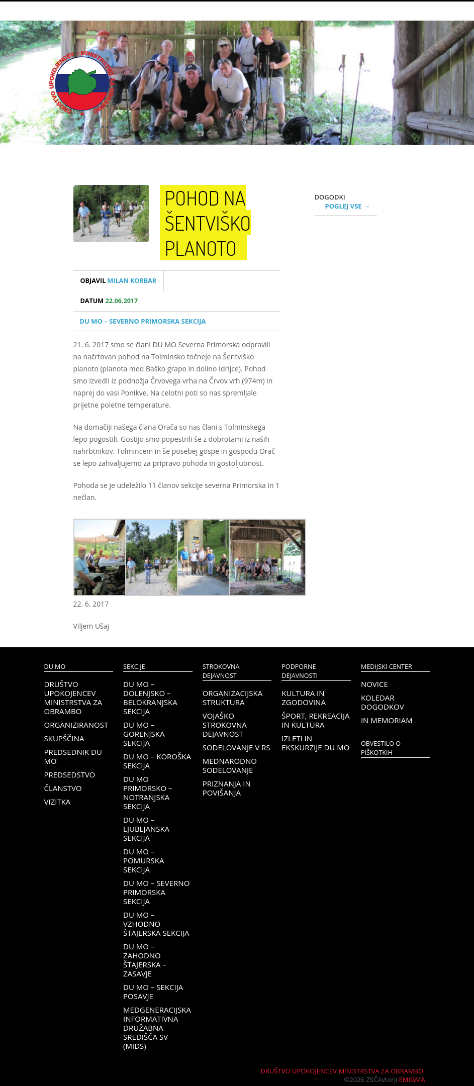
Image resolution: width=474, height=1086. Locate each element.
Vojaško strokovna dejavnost (225, 724)
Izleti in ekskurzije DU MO (315, 743)
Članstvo (63, 788)
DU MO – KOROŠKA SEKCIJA (157, 761)
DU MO (55, 666)
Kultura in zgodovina (303, 697)
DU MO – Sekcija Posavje (153, 991)
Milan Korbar (118, 280)
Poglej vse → (347, 206)
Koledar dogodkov (382, 702)
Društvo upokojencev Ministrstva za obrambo (73, 697)
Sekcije (134, 666)
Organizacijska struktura (232, 697)
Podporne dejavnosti (299, 671)
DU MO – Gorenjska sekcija (143, 733)
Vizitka (57, 801)
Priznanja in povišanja (227, 788)
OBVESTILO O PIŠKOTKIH (381, 748)
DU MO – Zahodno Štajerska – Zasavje (144, 960)
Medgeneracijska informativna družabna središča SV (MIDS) (157, 1027)
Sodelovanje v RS (236, 747)
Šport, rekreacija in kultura (315, 720)
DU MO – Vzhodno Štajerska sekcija (156, 923)
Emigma (412, 1079)
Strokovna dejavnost (221, 671)
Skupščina (64, 738)
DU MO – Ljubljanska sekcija (146, 828)
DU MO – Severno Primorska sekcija (143, 321)
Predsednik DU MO (73, 756)
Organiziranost (76, 724)
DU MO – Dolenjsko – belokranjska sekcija (150, 697)
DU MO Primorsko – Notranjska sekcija (147, 792)
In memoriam (387, 720)
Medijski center (386, 666)
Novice (374, 683)
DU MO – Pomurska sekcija (143, 860)
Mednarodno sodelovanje (230, 765)
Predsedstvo (70, 774)
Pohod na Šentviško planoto (208, 222)
